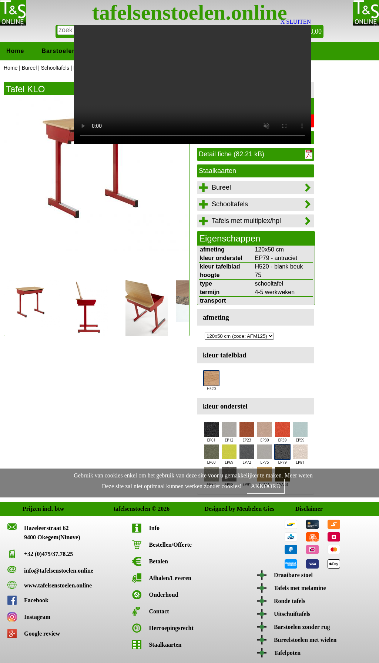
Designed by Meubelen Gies (211, 509)
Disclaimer (302, 509)
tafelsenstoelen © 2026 (120, 509)
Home (15, 51)
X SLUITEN (296, 22)
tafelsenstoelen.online (189, 12)
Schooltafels (55, 68)
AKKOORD (266, 486)
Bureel (29, 68)
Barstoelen (58, 51)
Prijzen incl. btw (29, 509)
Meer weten (299, 475)
